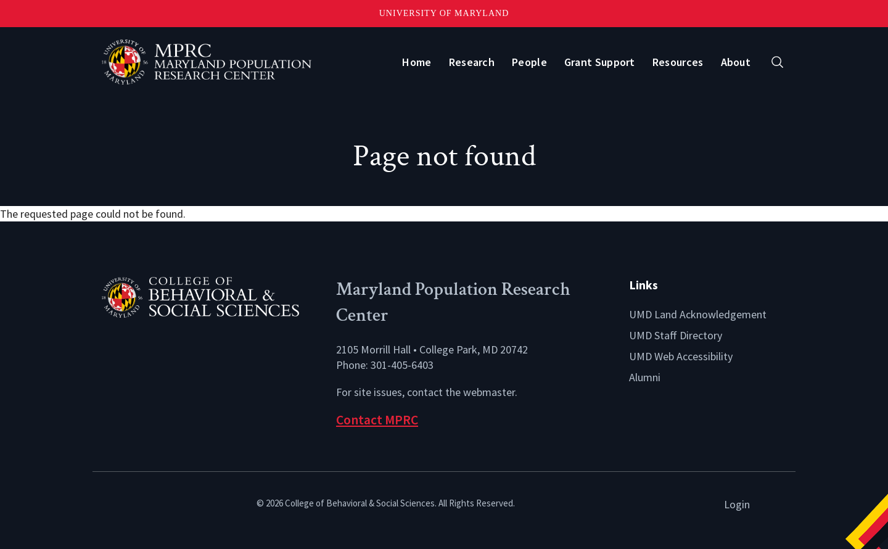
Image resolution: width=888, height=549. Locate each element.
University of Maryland (444, 13)
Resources (678, 62)
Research (472, 62)
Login (737, 504)
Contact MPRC (377, 419)
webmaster (489, 392)
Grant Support (599, 62)
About (736, 62)
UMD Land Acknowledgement (698, 314)
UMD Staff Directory (675, 335)
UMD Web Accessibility (681, 356)
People (529, 62)
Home (416, 62)
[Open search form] (777, 61)
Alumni (644, 377)
